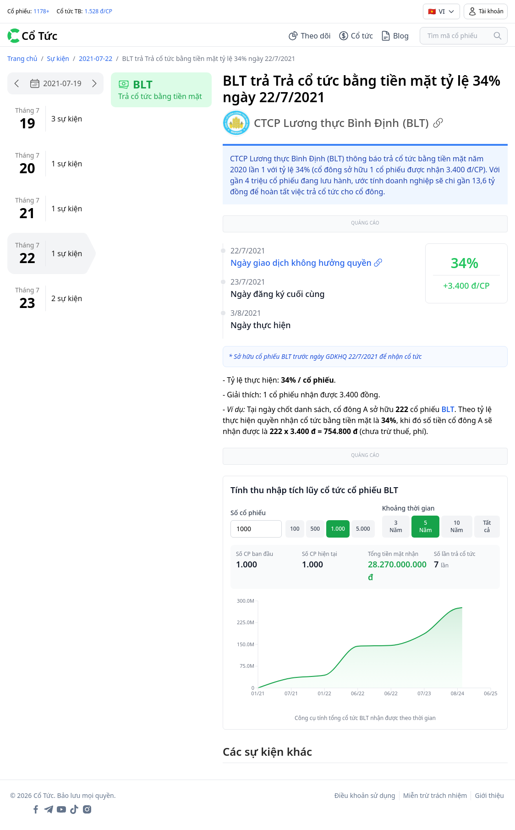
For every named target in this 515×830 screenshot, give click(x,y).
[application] (365, 653)
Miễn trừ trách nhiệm (435, 795)
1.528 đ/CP (99, 11)
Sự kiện (58, 58)
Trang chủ (22, 58)
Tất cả (487, 526)
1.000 (338, 529)
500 (315, 529)
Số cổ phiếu (248, 512)
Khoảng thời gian (408, 508)
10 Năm (456, 526)
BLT (447, 409)
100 (295, 529)
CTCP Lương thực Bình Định (333, 123)
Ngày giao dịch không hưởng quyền (306, 262)
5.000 (363, 529)
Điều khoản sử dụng (364, 795)
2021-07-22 (95, 58)
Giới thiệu (489, 795)
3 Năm (395, 526)
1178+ (41, 11)
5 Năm (425, 526)
